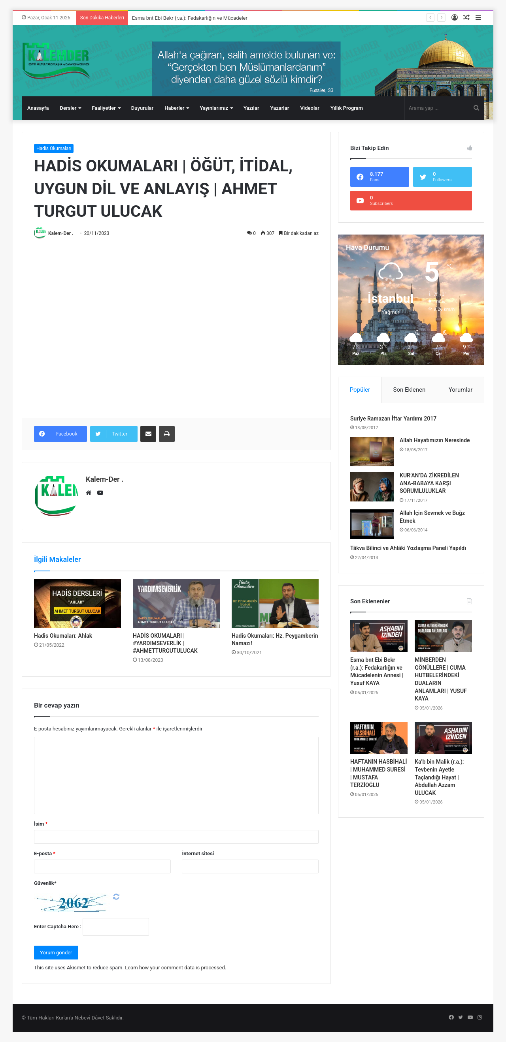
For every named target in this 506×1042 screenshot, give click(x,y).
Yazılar (251, 108)
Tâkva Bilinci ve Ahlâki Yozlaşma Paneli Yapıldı (408, 548)
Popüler (360, 389)
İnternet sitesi (198, 853)
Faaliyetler (103, 108)
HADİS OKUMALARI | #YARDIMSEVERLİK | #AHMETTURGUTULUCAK (165, 643)
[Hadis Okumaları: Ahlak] (77, 603)
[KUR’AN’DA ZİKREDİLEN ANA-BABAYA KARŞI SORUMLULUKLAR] (372, 486)
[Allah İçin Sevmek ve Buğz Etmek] (372, 524)
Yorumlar (460, 389)
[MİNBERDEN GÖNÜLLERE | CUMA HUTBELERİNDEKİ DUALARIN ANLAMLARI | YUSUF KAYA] (443, 636)
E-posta (44, 853)
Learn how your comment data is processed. (175, 968)
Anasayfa (38, 108)
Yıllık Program (346, 108)
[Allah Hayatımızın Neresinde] (372, 451)
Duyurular (142, 108)
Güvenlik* (45, 883)
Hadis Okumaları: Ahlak (63, 636)
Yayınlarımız (214, 108)
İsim (40, 824)
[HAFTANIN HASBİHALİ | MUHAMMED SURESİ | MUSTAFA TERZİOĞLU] (379, 738)
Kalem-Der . (60, 233)
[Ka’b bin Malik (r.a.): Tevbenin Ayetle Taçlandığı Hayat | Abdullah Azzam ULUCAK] (443, 738)
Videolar (309, 108)
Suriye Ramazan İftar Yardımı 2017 (393, 418)
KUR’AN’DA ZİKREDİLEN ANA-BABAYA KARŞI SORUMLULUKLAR (429, 483)
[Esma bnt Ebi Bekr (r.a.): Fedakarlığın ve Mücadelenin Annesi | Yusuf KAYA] (379, 636)
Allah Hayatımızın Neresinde (435, 440)
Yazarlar (279, 108)
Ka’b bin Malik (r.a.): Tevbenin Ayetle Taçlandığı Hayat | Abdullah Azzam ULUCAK (439, 777)
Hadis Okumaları (53, 148)
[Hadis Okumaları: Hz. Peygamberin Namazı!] (275, 603)
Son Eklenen (409, 389)
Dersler (68, 108)
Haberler (174, 108)
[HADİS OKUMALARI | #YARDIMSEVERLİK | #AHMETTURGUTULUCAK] (176, 603)
